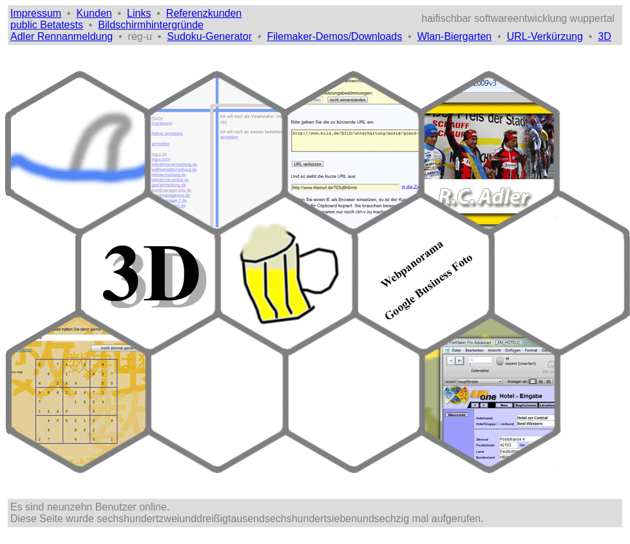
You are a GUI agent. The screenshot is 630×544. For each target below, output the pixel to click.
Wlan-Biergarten (454, 36)
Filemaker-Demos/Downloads (334, 36)
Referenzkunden (204, 13)
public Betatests (46, 24)
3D (604, 36)
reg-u (140, 36)
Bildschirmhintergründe (151, 24)
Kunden (94, 13)
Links (139, 13)
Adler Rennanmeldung (61, 36)
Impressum (35, 13)
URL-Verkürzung (545, 36)
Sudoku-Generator (209, 36)
